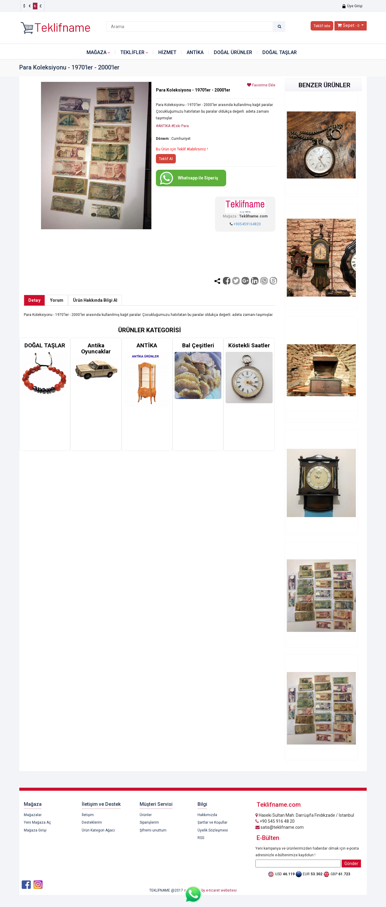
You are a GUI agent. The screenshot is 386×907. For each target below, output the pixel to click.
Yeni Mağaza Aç (37, 822)
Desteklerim (92, 822)
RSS (201, 838)
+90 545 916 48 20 (275, 821)
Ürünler (146, 815)
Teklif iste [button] (322, 26)
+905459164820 (247, 224)
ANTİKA (195, 52)
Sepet (348, 25)
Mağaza (96, 52)
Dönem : (163, 139)
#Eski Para (180, 126)
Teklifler (132, 52)
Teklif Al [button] (166, 158)
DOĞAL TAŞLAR (279, 52)
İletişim (88, 815)
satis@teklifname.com (279, 827)
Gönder (351, 863)
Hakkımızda (207, 815)
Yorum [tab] (56, 300)
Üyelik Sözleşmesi (213, 830)
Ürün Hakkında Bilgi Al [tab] (95, 300)
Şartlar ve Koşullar (212, 822)
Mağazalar (33, 815)
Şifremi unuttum (153, 830)
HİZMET (167, 52)
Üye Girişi (352, 6)
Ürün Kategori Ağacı (98, 830)
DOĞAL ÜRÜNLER (233, 52)
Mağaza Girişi (35, 830)
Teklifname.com (253, 216)
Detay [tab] (34, 300)
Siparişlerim (149, 822)
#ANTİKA (163, 126)
